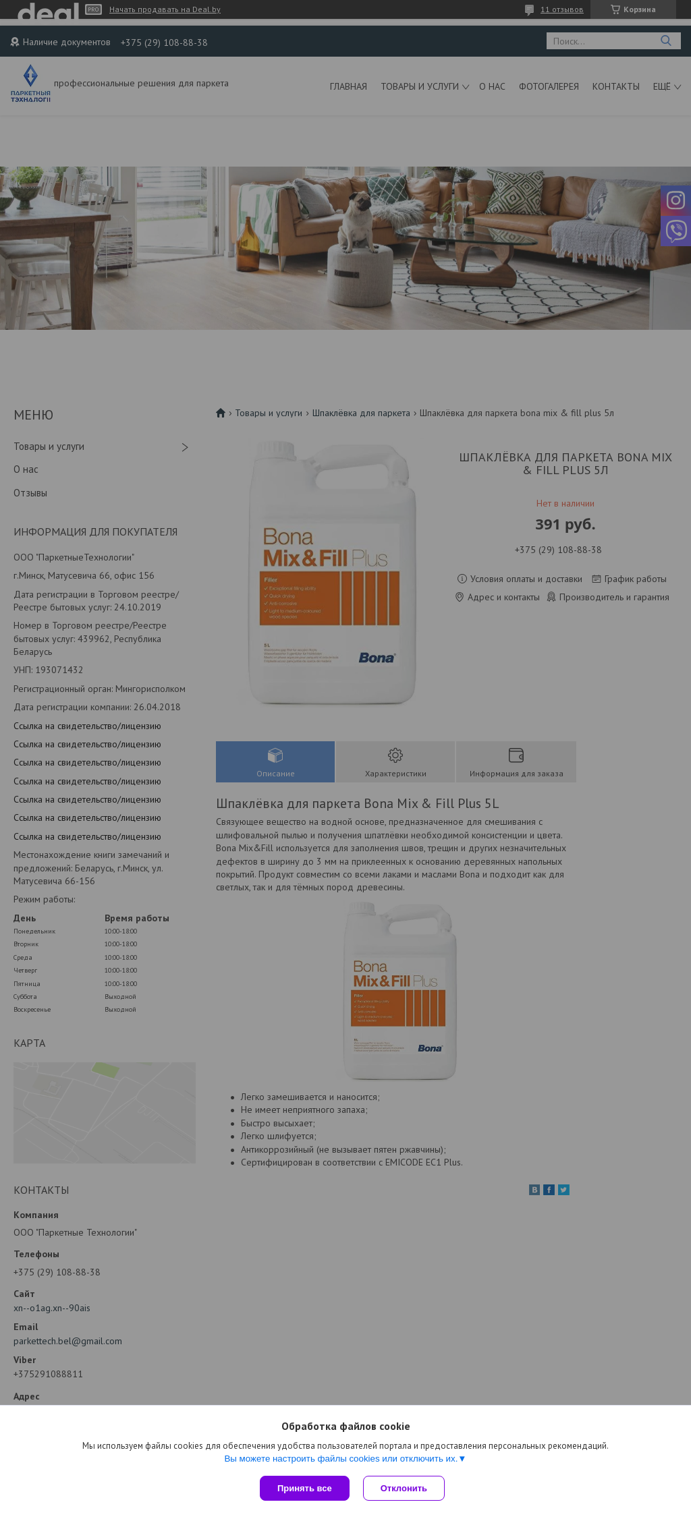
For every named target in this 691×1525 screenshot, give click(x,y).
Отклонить (404, 1488)
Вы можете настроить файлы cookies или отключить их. (341, 1459)
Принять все (304, 1488)
